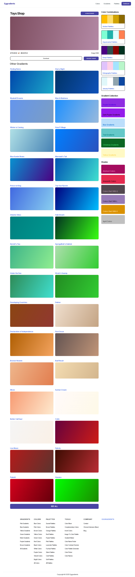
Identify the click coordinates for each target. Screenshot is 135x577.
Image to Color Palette (71, 534)
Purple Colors (38, 552)
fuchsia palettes (51, 549)
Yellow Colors (38, 534)
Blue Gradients (24, 527)
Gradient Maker (69, 538)
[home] (9, 3)
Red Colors (37, 541)
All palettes (49, 563)
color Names (69, 556)
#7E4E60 (13, 53)
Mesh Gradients (24, 538)
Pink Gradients (24, 523)
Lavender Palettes (51, 545)
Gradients (107, 4)
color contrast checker (72, 545)
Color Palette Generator (72, 549)
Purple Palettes (50, 538)
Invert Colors (68, 531)
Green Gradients (25, 534)
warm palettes (50, 552)
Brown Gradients (25, 545)
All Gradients (23, 549)
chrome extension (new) (91, 527)
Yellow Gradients (25, 531)
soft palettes (49, 559)
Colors (97, 4)
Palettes (116, 4)
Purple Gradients (25, 541)
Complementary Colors (72, 527)
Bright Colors (37, 559)
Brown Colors (38, 531)
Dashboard (126, 3)
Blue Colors (37, 523)
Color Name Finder (70, 541)
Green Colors (38, 538)
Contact (86, 523)
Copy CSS (95, 53)
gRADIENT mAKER (91, 58)
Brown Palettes (50, 527)
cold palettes (50, 556)
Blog (85, 531)
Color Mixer (68, 523)
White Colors (38, 549)
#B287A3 (24, 53)
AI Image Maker (89, 13)
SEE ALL (54, 506)
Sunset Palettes (50, 523)
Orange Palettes (51, 531)
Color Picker (68, 552)
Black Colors (37, 545)
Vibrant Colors (38, 556)
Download (46, 58)
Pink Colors (37, 527)
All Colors (36, 563)
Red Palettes (50, 534)
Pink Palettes (50, 541)
